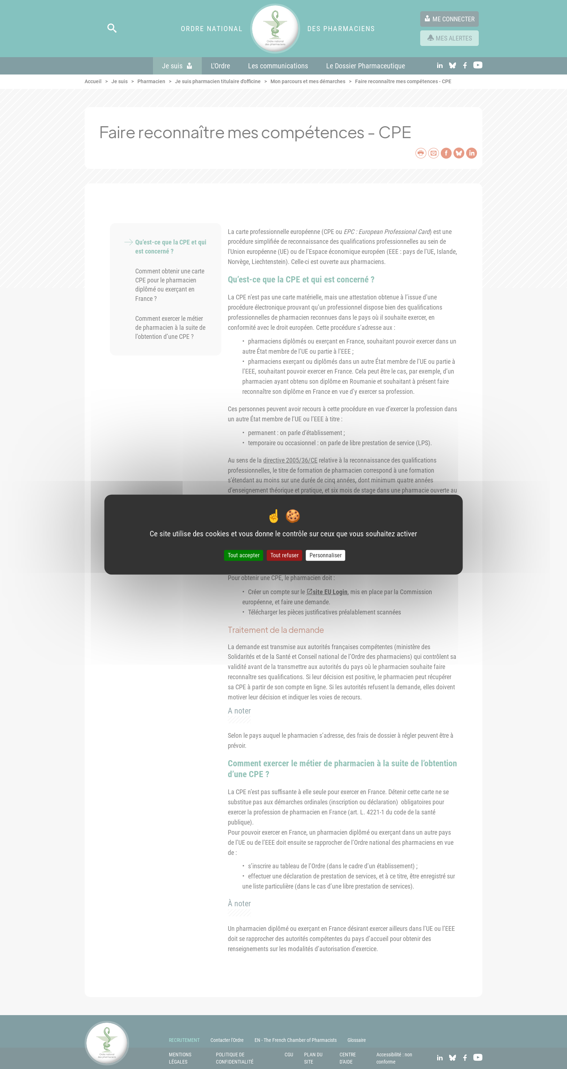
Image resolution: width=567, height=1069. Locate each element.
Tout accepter (244, 555)
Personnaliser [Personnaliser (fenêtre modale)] (326, 555)
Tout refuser (284, 555)
